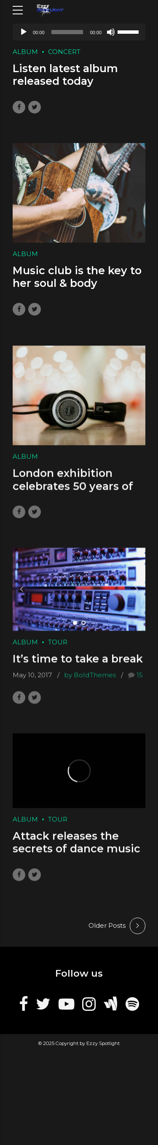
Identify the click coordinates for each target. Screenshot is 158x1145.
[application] (79, 32)
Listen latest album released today (65, 75)
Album (25, 52)
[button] (22, 597)
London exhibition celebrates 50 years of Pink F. (73, 494)
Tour (57, 650)
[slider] (67, 32)
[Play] (23, 32)
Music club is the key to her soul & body (77, 277)
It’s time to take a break (78, 666)
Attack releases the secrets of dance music (76, 850)
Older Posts (107, 925)
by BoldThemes (90, 683)
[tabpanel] (79, 597)
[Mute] (111, 32)
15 (140, 683)
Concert (64, 52)
